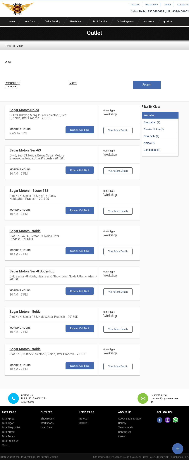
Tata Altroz (8, 432)
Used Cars (76, 21)
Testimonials (125, 427)
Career (122, 436)
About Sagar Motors (130, 418)
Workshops (47, 423)
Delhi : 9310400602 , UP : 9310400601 (164, 11)
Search (147, 85)
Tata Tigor (8, 423)
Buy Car (83, 418)
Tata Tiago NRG (11, 427)
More (167, 21)
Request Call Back (79, 129)
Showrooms (48, 418)
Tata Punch (8, 436)
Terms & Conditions (9, 456)
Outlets (167, 4)
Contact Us (183, 4)
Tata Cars (134, 4)
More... (6, 445)
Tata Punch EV (10, 440)
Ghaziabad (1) (152, 122)
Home (11, 21)
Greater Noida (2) (154, 129)
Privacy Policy (28, 456)
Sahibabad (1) (152, 149)
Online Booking (52, 21)
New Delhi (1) (151, 136)
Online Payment (125, 21)
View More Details (118, 130)
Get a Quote (151, 4)
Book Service (100, 21)
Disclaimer (42, 456)
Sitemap (54, 456)
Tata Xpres (8, 418)
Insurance (148, 21)
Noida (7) (149, 143)
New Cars (30, 21)
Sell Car (83, 423)
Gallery (122, 423)
